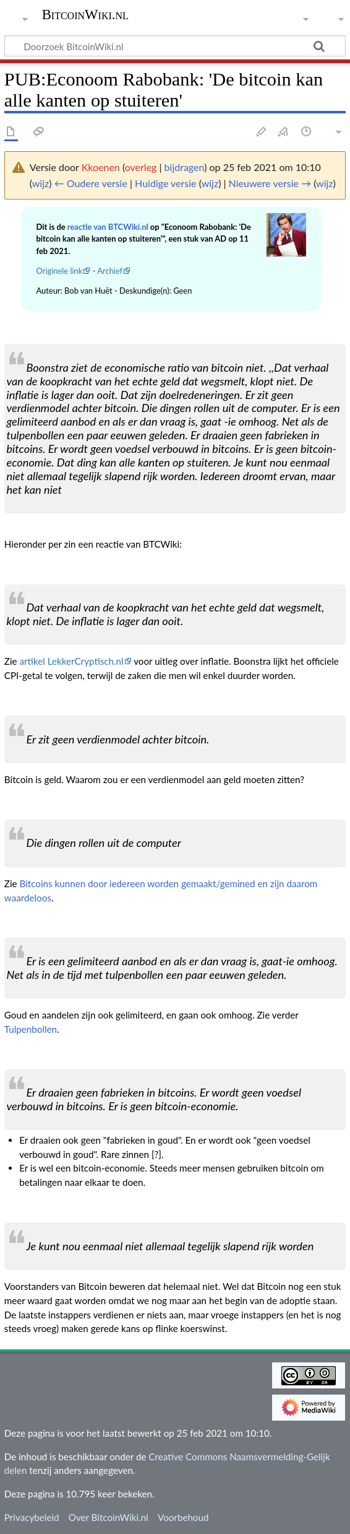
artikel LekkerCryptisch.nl (72, 661)
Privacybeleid (31, 1517)
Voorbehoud (183, 1517)
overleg (141, 167)
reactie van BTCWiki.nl (107, 227)
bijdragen (184, 167)
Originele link (59, 271)
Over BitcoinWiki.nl (108, 1517)
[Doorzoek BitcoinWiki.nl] (175, 46)
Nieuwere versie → (270, 183)
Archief (109, 271)
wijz (40, 183)
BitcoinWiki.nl (85, 14)
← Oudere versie (90, 183)
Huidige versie (165, 183)
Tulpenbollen (30, 1029)
